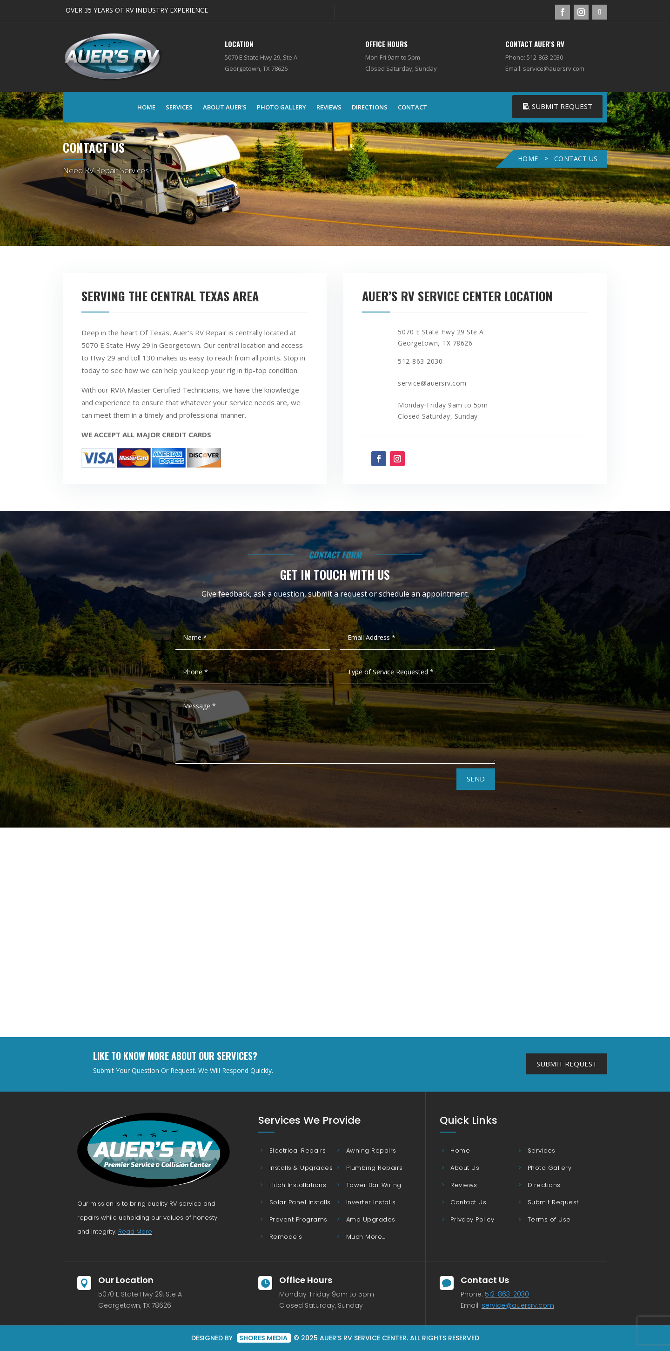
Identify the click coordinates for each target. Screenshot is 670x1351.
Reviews (329, 107)
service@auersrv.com (518, 1305)
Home (146, 107)
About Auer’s (225, 107)
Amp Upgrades (370, 1219)
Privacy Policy (472, 1219)
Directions (370, 107)
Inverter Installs (371, 1202)
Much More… (366, 1236)
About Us (464, 1167)
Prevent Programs (298, 1219)
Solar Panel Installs (300, 1202)
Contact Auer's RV (534, 44)
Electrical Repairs (297, 1150)
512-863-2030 (507, 1294)
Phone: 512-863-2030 (534, 57)
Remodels (285, 1236)
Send (476, 778)
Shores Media (264, 1338)
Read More (135, 1231)
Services (179, 107)
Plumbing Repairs (374, 1167)
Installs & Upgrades (301, 1167)
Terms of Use (549, 1219)
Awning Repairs (371, 1150)
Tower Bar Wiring (374, 1185)
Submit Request (562, 106)
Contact (412, 107)
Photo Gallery (281, 107)
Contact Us (468, 1202)
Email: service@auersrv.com (544, 68)
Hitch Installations (298, 1185)
